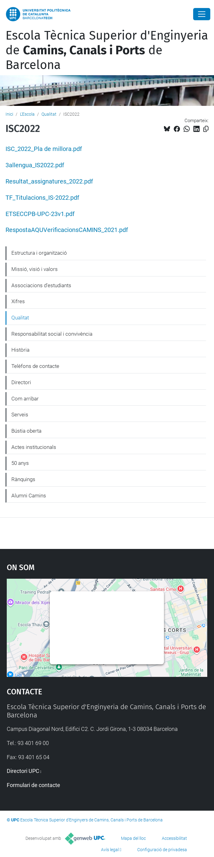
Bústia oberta (26, 431)
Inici (9, 114)
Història (20, 350)
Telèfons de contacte (35, 366)
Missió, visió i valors (34, 269)
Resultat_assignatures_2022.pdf (49, 181)
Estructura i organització (39, 253)
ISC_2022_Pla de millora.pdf (44, 148)
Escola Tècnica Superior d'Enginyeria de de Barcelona (107, 50)
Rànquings (23, 479)
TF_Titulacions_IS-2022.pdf (42, 197)
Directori (21, 382)
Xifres (18, 301)
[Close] (201, 14)
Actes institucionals (33, 447)
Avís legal (110, 849)
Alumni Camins (28, 495)
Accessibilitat (174, 838)
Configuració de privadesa (162, 849)
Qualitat (48, 114)
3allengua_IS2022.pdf (35, 165)
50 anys (20, 463)
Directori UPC (23, 771)
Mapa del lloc (133, 838)
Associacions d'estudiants (41, 285)
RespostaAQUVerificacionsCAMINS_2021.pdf (67, 230)
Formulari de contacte (33, 785)
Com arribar (25, 399)
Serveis (19, 414)
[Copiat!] (205, 129)
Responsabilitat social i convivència (51, 334)
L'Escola (27, 114)
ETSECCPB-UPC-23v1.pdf (40, 214)
